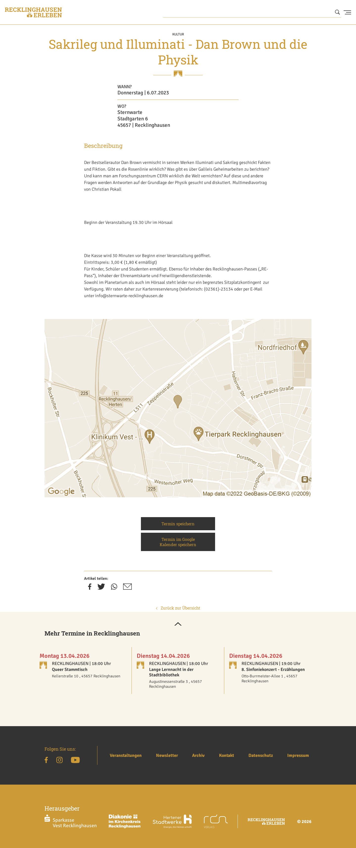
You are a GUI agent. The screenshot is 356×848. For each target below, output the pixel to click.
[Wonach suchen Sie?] (252, 12)
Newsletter (167, 755)
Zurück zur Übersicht (178, 607)
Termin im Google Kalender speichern (178, 542)
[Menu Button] (347, 12)
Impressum (298, 755)
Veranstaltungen (126, 755)
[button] (178, 624)
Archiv (198, 755)
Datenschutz (260, 755)
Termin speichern (178, 523)
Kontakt (226, 755)
